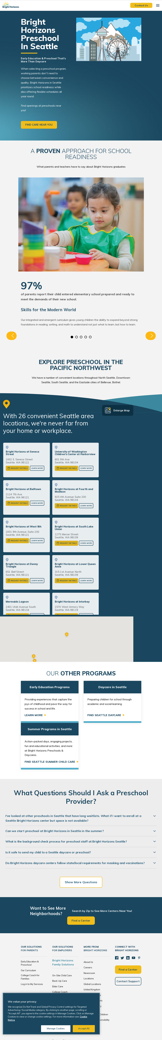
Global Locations (92, 937)
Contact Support (128, 934)
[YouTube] (133, 910)
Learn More (37, 468)
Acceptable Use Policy (127, 1028)
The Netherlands (92, 948)
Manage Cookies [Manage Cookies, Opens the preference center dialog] (56, 1028)
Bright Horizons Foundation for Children (96, 966)
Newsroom (89, 926)
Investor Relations (93, 953)
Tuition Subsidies (61, 964)
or (51, 607)
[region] (51, 1014)
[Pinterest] (139, 910)
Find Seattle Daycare (104, 668)
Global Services (60, 958)
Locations (89, 931)
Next (151, 336)
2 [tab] (76, 337)
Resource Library (92, 959)
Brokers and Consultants (65, 969)
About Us (88, 915)
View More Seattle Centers (51, 599)
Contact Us (141, 5)
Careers (88, 920)
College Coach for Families (30, 930)
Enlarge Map (121, 410)
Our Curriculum (28, 923)
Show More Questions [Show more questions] (81, 835)
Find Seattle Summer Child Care (50, 714)
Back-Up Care (59, 933)
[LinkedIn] (128, 910)
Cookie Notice (107, 1028)
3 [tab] (81, 337)
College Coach (60, 944)
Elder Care (57, 939)
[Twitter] (122, 910)
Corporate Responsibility (96, 972)
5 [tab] (90, 337)
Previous (11, 336)
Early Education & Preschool (30, 916)
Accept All (83, 1028)
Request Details (19, 468)
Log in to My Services (32, 937)
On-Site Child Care (62, 928)
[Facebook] (116, 910)
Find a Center (81, 873)
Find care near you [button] (39, 124)
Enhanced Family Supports (61, 951)
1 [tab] (72, 337)
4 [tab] (85, 337)
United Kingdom (92, 942)
